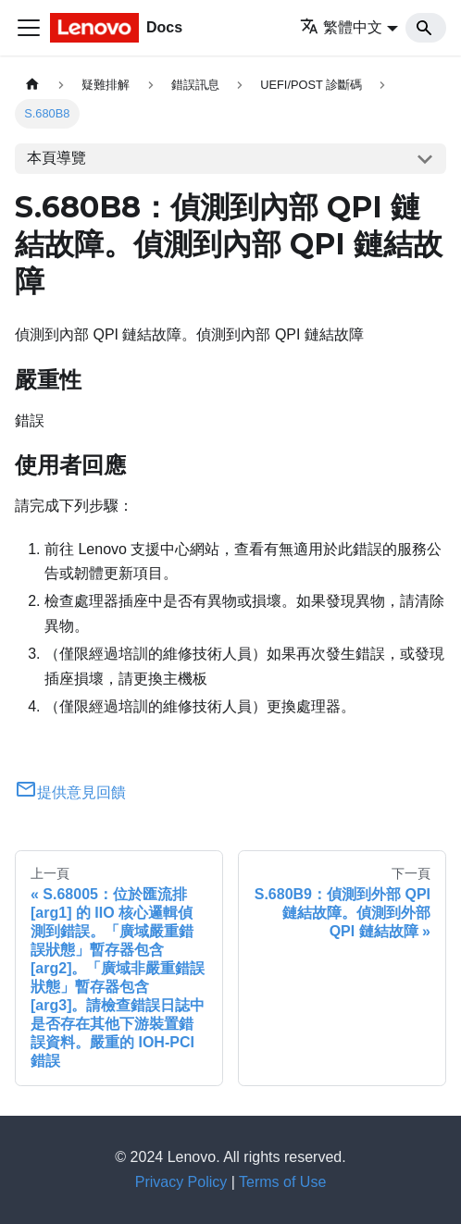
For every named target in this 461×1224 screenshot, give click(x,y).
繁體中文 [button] (341, 27)
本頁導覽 (56, 158)
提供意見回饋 (70, 792)
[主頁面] (32, 84)
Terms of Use (282, 1182)
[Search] (425, 28)
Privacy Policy (181, 1182)
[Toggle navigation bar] (29, 28)
